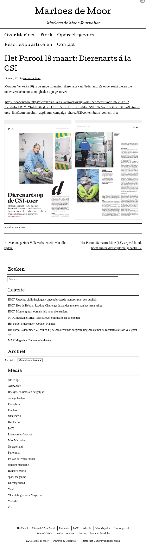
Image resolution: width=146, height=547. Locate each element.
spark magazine (17, 477)
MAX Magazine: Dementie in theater (29, 340)
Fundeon (13, 410)
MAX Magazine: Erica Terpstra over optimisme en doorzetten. (44, 317)
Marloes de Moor (73, 12)
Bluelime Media (112, 540)
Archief (8, 360)
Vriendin (13, 501)
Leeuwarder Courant (20, 434)
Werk (46, 35)
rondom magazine (18, 464)
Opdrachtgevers (75, 35)
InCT (11, 428)
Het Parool (20, 227)
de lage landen (16, 398)
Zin (10, 507)
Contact (66, 45)
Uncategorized (16, 483)
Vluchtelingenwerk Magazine (25, 495)
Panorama (14, 452)
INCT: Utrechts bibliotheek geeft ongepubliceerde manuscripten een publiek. (52, 299)
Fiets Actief (14, 404)
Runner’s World (44, 533)
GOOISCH (14, 416)
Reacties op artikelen (28, 45)
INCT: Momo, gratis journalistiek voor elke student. (38, 311)
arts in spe (14, 380)
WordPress (71, 540)
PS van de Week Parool (21, 458)
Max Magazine (16, 440)
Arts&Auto (14, 386)
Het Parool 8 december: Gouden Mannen (32, 323)
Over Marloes (20, 35)
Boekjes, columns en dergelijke (26, 392)
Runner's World (17, 470)
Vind (11, 489)
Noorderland (15, 446)
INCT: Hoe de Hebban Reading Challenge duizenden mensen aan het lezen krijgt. (55, 305)
